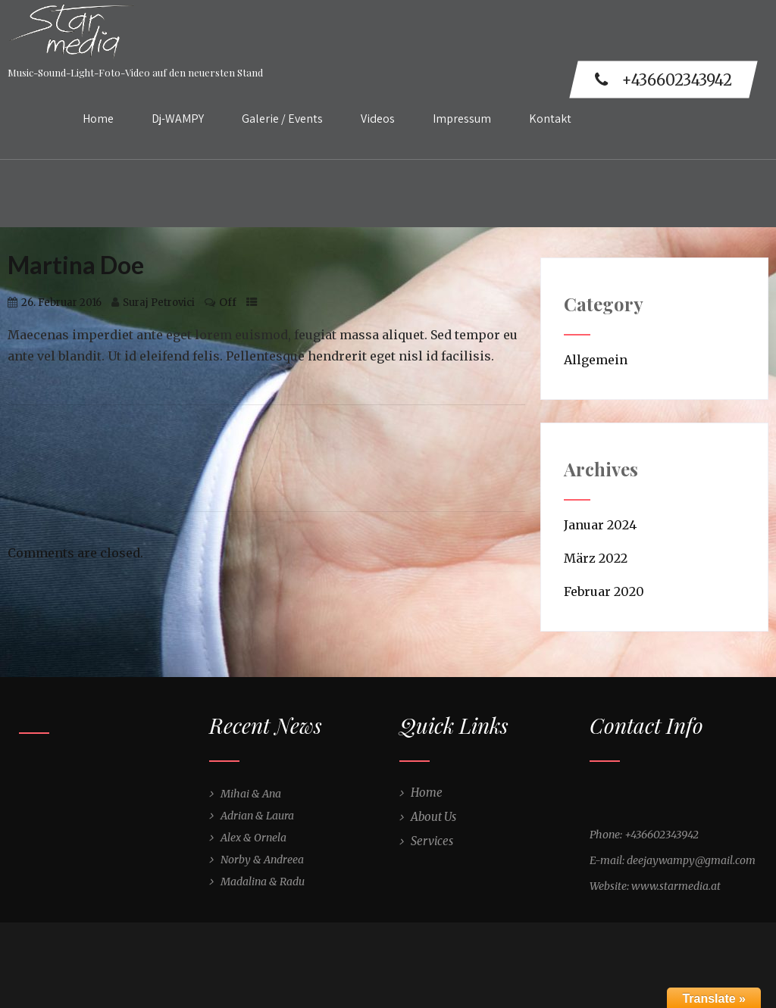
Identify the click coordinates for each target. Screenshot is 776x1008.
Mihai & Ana (251, 793)
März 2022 (595, 558)
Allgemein (595, 359)
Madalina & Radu (263, 881)
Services (432, 841)
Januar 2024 (600, 524)
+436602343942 (663, 79)
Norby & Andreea (262, 859)
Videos (378, 118)
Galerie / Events (282, 118)
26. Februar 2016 (61, 302)
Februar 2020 (604, 591)
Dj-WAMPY (178, 118)
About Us (433, 817)
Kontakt (550, 118)
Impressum (462, 118)
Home (98, 118)
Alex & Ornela (253, 837)
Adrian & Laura (257, 815)
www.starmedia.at (676, 886)
